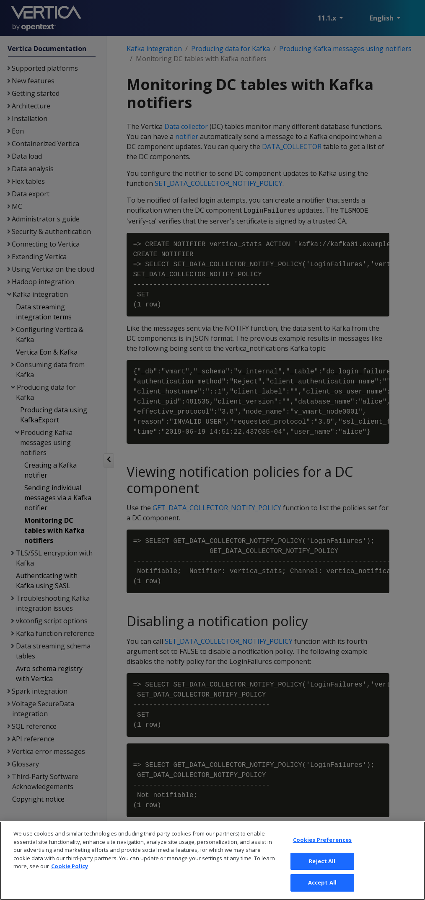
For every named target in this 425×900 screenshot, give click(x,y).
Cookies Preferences (322, 871)
